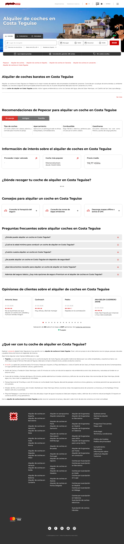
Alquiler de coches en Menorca (36, 427)
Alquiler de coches (17, 63)
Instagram (74, 528)
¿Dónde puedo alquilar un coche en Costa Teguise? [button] (27, 237)
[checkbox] (13, 47)
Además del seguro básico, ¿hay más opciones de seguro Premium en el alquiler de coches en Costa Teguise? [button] (53, 274)
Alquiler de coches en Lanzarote (84, 63)
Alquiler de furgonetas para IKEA (81, 437)
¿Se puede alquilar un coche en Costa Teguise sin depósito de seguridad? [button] (37, 260)
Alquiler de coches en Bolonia (36, 477)
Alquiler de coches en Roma (36, 444)
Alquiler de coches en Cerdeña (36, 481)
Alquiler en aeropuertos (59, 414)
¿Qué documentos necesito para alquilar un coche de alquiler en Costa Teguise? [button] (40, 267)
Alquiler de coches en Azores (58, 480)
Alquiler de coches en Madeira (58, 472)
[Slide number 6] (57, 322)
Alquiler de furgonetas (81, 414)
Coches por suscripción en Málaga (81, 489)
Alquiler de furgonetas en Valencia (81, 429)
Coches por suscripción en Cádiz (81, 472)
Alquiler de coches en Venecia (36, 464)
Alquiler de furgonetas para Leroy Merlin (81, 442)
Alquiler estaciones (57, 416)
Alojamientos (59, 4)
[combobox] (9, 43)
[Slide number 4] (51, 322)
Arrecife (7, 365)
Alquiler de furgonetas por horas (81, 450)
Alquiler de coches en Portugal (58, 455)
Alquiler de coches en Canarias (60, 63)
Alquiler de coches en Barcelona (36, 419)
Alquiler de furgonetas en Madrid (81, 425)
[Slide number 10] (69, 322)
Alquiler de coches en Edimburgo (58, 439)
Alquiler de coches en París (58, 423)
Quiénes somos (100, 414)
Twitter (61, 528)
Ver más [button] (119, 97)
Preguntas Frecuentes (103, 424)
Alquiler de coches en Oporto (58, 460)
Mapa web (98, 426)
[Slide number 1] (43, 322)
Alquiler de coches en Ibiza (36, 432)
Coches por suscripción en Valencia (81, 497)
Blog (49, 528)
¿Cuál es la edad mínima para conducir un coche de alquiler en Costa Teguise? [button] (39, 245)
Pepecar (6, 63)
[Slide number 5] (54, 322)
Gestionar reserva (73, 4)
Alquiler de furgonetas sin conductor (81, 454)
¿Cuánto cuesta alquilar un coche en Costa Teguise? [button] (28, 252)
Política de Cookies (101, 439)
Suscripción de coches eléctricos (80, 501)
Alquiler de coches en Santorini (58, 427)
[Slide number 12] (75, 322)
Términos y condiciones (103, 434)
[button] (10, 118)
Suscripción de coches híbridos (80, 509)
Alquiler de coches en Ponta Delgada (58, 484)
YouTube (68, 528)
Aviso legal (98, 431)
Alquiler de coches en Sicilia (36, 469)
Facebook (55, 528)
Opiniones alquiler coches (101, 417)
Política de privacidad (102, 441)
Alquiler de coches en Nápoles (36, 452)
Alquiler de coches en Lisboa (58, 467)
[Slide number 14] (80, 322)
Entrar (108, 4)
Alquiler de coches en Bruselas (58, 447)
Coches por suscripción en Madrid (81, 484)
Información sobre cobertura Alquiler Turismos (101, 454)
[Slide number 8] (63, 322)
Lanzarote (11, 351)
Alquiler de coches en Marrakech (58, 435)
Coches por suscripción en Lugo (81, 477)
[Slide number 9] (66, 322)
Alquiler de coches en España (36, 63)
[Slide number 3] (48, 322)
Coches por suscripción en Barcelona (81, 464)
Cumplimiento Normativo (99, 448)
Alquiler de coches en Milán (36, 456)
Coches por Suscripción (81, 461)
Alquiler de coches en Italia (36, 439)
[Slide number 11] (72, 322)
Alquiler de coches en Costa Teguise (15, 65)
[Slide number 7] (60, 322)
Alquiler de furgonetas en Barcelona (81, 417)
